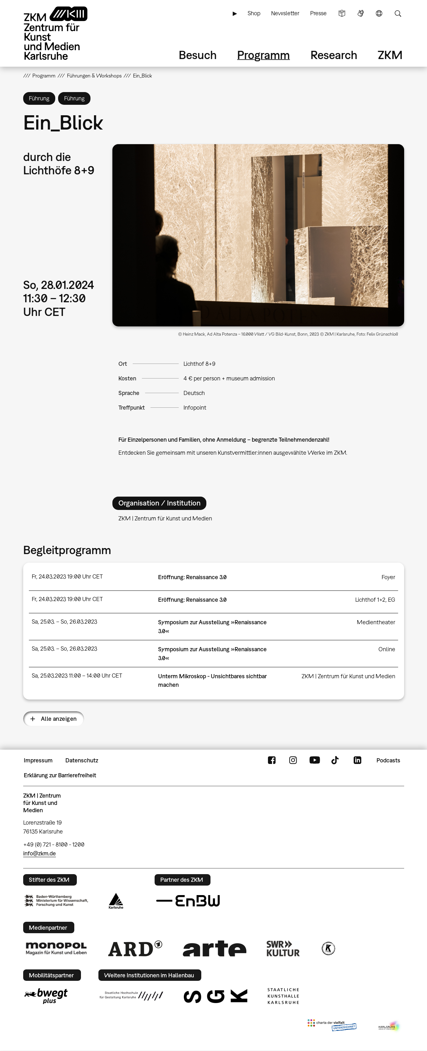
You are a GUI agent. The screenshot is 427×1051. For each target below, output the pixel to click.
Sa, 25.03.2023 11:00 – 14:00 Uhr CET (77, 675)
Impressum (38, 760)
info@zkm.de (39, 853)
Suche (397, 13)
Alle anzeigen (59, 718)
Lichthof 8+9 (199, 363)
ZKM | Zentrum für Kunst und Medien (348, 676)
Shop (254, 13)
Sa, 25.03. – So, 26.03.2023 (64, 621)
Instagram (293, 760)
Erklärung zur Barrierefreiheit (60, 775)
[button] (258, 235)
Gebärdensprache (360, 13)
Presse (318, 13)
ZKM (390, 55)
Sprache (379, 13)
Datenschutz (81, 760)
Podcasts (388, 760)
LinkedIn (357, 760)
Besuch (198, 55)
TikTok (336, 760)
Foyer (388, 577)
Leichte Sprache (342, 13)
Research (333, 55)
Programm (263, 55)
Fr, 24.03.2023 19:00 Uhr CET (67, 576)
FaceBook (271, 760)
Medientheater (376, 622)
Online (386, 649)
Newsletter (285, 13)
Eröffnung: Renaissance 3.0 (192, 577)
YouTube (314, 760)
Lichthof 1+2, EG (375, 599)
